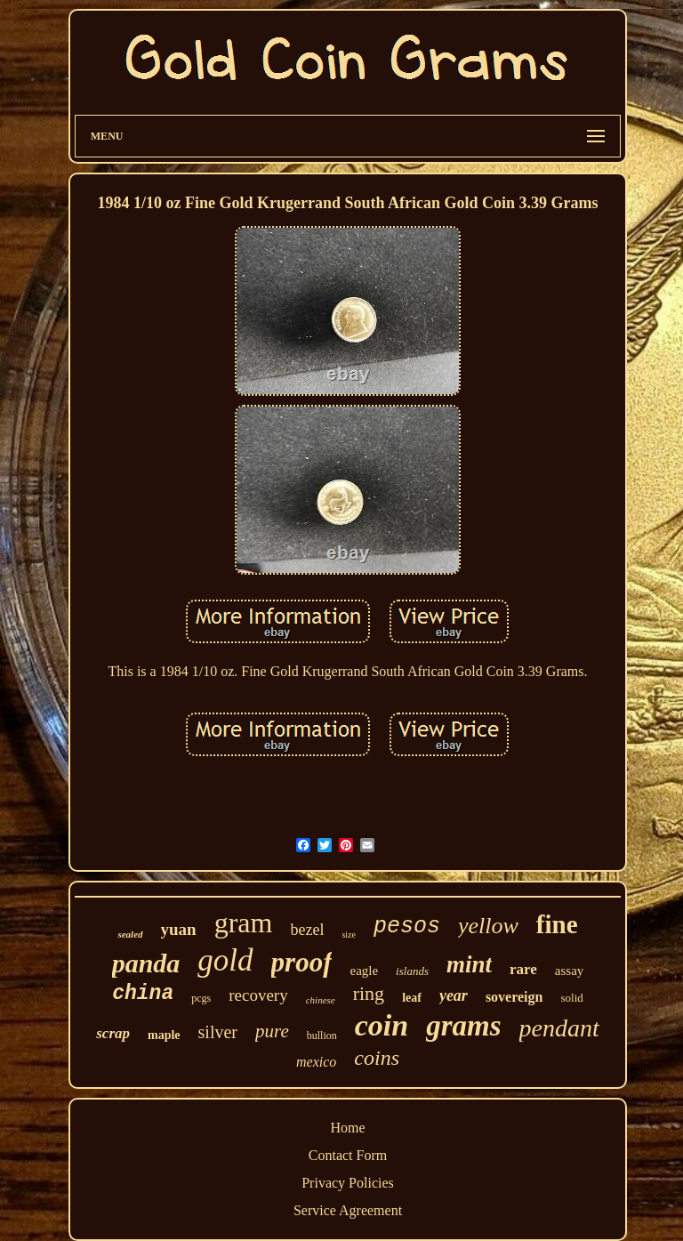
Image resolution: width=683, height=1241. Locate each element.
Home (347, 1127)
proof (302, 962)
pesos (407, 926)
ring (368, 993)
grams (463, 1026)
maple (164, 1035)
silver (217, 1032)
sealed (129, 934)
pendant (559, 1028)
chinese (320, 1000)
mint (469, 964)
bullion (322, 1035)
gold (225, 960)
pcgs (201, 998)
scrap (113, 1033)
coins (376, 1057)
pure (272, 1031)
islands (412, 971)
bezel (307, 930)
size (349, 934)
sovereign (514, 996)
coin (381, 1025)
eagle (364, 970)
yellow (488, 926)
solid (571, 997)
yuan (179, 929)
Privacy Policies (347, 1182)
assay (569, 970)
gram (243, 923)
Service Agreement (347, 1210)
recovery (258, 995)
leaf (412, 997)
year (453, 995)
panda (146, 963)
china (142, 993)
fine (557, 924)
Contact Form (348, 1155)
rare (523, 969)
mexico (316, 1061)
